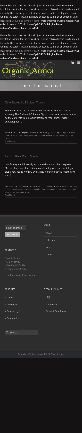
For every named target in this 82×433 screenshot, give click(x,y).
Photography (48, 131)
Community (13, 317)
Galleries (50, 239)
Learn (10, 296)
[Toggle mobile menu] (79, 62)
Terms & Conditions (56, 310)
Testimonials (52, 303)
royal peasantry (60, 134)
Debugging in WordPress (24, 20)
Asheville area (36, 131)
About (49, 232)
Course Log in (14, 310)
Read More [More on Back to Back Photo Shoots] (9, 194)
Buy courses (13, 303)
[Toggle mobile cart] (72, 62)
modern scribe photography (29, 188)
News (48, 246)
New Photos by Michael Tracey (25, 102)
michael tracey (22, 134)
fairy (75, 185)
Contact (49, 253)
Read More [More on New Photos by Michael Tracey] (9, 140)
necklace (50, 134)
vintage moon (18, 191)
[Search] (7, 332)
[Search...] (21, 332)
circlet (12, 134)
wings (27, 191)
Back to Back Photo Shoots (22, 155)
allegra (63, 131)
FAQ (48, 296)
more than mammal (37, 134)
